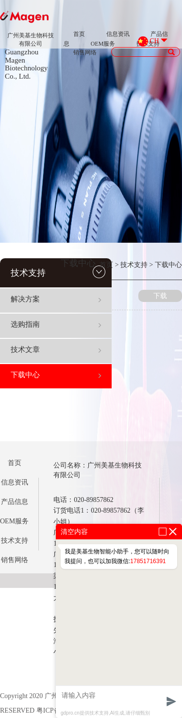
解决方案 (56, 299)
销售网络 (85, 52)
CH (154, 41)
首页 (79, 34)
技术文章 (56, 349)
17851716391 (147, 561)
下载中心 (56, 375)
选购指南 (56, 324)
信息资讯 (118, 34)
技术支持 (58, 272)
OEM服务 (103, 43)
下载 (160, 296)
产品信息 (14, 501)
